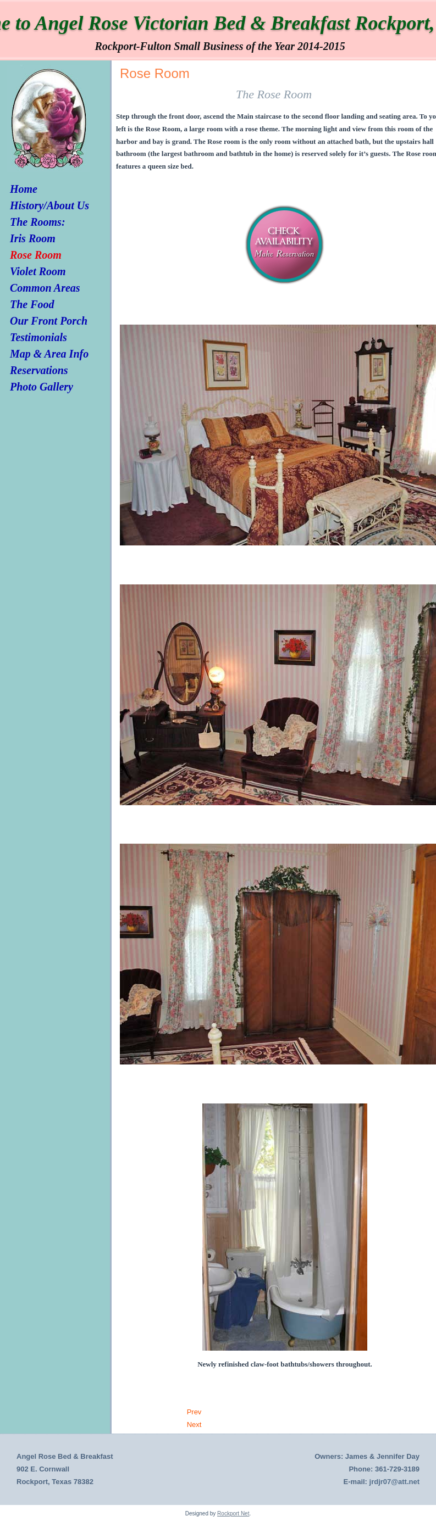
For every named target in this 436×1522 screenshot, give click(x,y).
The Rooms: (37, 222)
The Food (32, 304)
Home (23, 189)
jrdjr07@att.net (394, 1482)
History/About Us (49, 205)
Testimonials (38, 337)
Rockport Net (233, 1513)
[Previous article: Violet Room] (194, 1412)
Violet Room (38, 271)
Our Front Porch (48, 321)
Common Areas (45, 288)
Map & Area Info (49, 354)
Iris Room (33, 238)
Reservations (39, 370)
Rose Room (36, 255)
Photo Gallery (41, 387)
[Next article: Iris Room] (194, 1424)
